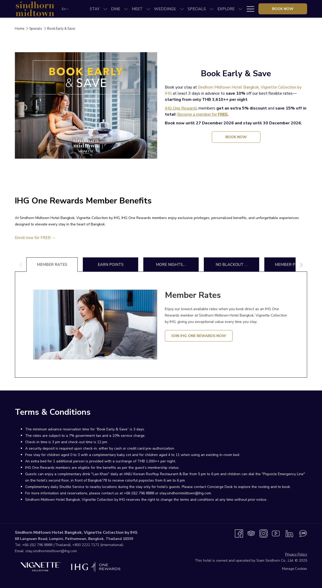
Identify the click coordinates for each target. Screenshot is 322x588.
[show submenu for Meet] (148, 9)
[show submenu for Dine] (126, 9)
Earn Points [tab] (111, 264)
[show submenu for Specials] (211, 9)
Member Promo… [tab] (292, 264)
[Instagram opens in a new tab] (263, 533)
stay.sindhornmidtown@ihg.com (51, 551)
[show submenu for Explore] (240, 9)
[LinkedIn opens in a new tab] (289, 533)
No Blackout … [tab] (231, 264)
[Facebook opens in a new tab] (239, 533)
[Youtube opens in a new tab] (276, 533)
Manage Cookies (294, 569)
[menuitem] (94, 9)
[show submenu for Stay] (105, 9)
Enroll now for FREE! (33, 237)
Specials (35, 28)
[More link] (248, 9)
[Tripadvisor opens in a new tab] (251, 533)
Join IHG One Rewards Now (198, 335)
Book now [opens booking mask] (283, 8)
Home (19, 28)
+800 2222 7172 (85, 544)
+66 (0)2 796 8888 (37, 544)
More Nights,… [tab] (171, 264)
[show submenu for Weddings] (181, 9)
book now (242, 138)
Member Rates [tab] (52, 264)
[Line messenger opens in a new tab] (303, 533)
